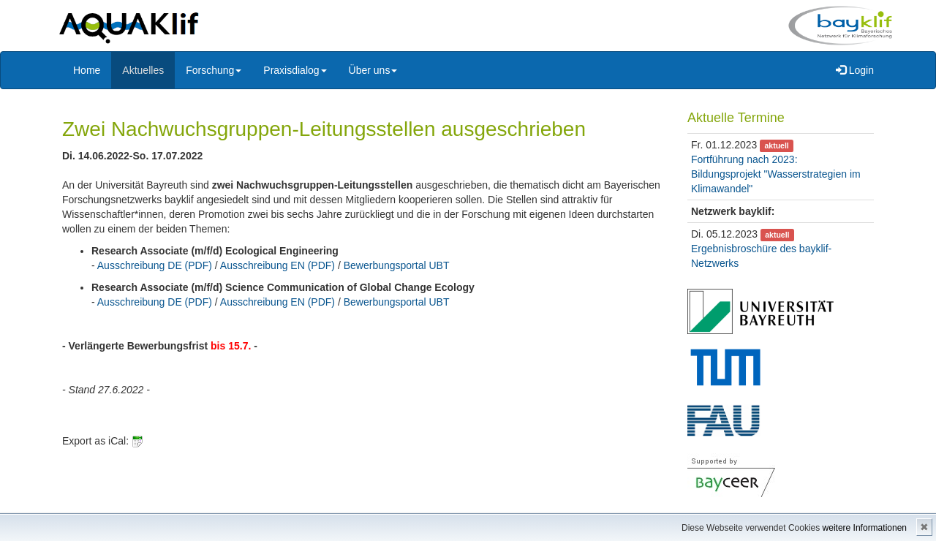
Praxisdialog (294, 70)
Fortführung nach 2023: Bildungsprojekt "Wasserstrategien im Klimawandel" (776, 174)
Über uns (373, 70)
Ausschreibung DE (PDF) (154, 265)
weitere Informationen (865, 528)
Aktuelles (143, 70)
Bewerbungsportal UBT (397, 265)
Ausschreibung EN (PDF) (277, 265)
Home (86, 70)
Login (855, 70)
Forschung (213, 70)
